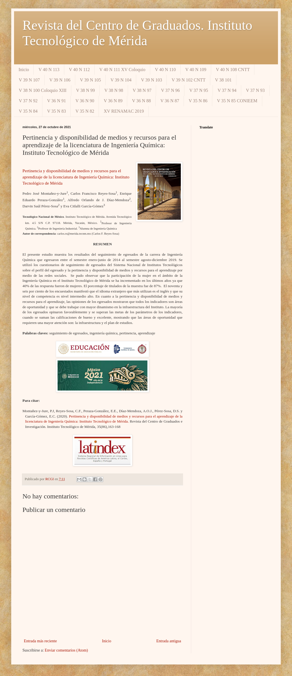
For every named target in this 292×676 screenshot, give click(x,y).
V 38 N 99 (85, 90)
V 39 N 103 (151, 80)
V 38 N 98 (113, 90)
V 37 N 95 (198, 90)
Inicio (24, 69)
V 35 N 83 (56, 111)
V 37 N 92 (28, 100)
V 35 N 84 (28, 111)
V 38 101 (223, 80)
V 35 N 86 (198, 100)
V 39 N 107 (29, 80)
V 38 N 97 (142, 90)
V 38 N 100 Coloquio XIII (43, 90)
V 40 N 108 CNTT (233, 69)
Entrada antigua (168, 641)
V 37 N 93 (255, 90)
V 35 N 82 (85, 111)
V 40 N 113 (48, 69)
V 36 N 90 (85, 100)
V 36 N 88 (141, 100)
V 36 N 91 (56, 100)
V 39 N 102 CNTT (189, 80)
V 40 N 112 (79, 69)
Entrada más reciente (40, 641)
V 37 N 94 (227, 90)
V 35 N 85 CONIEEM (237, 100)
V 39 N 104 (120, 80)
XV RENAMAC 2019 (124, 111)
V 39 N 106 (59, 80)
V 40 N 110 (165, 69)
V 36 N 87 (169, 100)
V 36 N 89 (113, 100)
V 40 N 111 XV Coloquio (122, 69)
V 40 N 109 (195, 69)
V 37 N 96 (170, 90)
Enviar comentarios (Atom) (66, 650)
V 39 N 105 (90, 80)
